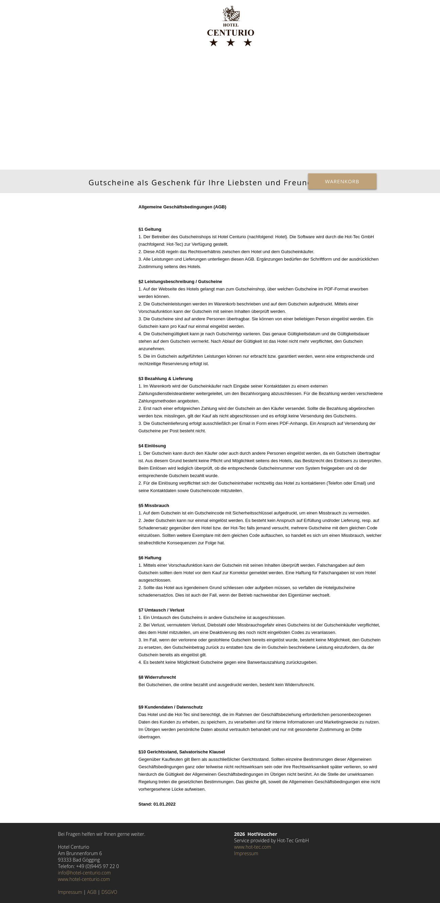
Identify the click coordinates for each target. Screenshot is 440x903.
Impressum (70, 892)
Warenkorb (342, 181)
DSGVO (109, 892)
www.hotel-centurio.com (84, 879)
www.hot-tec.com (252, 847)
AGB (91, 892)
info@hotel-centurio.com (84, 872)
